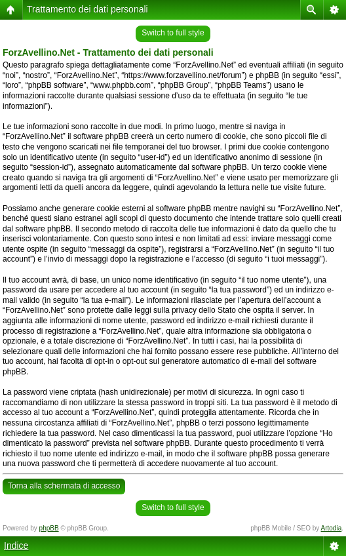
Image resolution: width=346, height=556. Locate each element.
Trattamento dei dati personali (87, 9)
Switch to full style (173, 32)
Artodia (331, 528)
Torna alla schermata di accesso (64, 485)
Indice (16, 545)
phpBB (49, 528)
